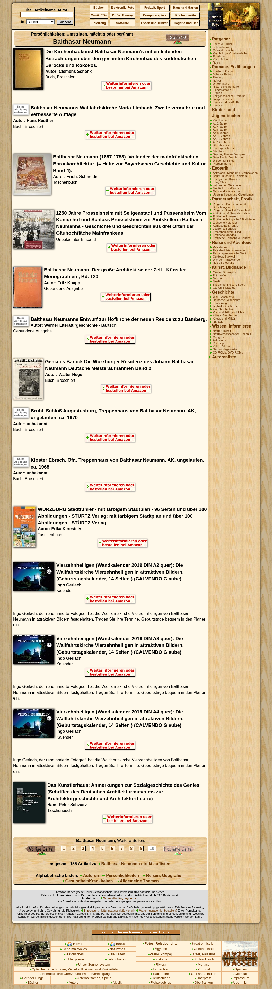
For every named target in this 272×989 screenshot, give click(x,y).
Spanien (240, 969)
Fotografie (219, 275)
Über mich (239, 982)
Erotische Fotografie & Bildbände (234, 219)
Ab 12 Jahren (221, 138)
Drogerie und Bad (185, 23)
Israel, (195, 954)
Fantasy (218, 77)
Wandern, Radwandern (227, 259)
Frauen (217, 92)
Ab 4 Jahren (220, 126)
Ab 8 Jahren (220, 132)
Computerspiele (154, 15)
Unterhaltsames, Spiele (93, 978)
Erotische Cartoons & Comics (231, 238)
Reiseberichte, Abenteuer (229, 250)
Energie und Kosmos (226, 179)
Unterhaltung (221, 83)
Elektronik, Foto (122, 8)
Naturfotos (116, 949)
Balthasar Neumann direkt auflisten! (135, 864)
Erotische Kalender (225, 222)
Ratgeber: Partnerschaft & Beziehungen (229, 205)
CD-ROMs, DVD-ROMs (228, 352)
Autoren (89, 875)
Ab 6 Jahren (220, 129)
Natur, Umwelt (222, 330)
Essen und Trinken (155, 23)
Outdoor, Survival (224, 256)
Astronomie (220, 340)
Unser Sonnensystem (93, 964)
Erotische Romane (224, 216)
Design (217, 278)
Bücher (98, 8)
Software (122, 23)
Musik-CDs (99, 15)
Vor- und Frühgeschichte (228, 312)
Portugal (203, 969)
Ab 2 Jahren (220, 123)
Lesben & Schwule (225, 228)
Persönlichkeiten (120, 875)
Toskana (160, 959)
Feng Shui (219, 182)
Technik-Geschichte (225, 306)
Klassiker (218, 105)
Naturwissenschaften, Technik (232, 333)
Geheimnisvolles (73, 949)
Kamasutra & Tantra (225, 225)
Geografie (219, 337)
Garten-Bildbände (224, 287)
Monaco (202, 964)
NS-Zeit (218, 321)
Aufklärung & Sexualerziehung (232, 213)
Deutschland (160, 978)
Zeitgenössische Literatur (229, 96)
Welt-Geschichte (223, 296)
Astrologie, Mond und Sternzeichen (235, 172)
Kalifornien (160, 974)
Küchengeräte (185, 15)
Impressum (240, 978)
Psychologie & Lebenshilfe (230, 53)
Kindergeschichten (224, 148)
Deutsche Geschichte (226, 300)
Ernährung (219, 56)
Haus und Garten (185, 8)
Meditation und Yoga (226, 188)
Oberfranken (203, 982)
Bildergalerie (74, 959)
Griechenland (203, 949)
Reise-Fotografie (223, 262)
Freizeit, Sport (154, 8)
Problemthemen (223, 163)
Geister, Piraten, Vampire (229, 154)
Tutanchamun (116, 959)
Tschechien (160, 969)
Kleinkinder (220, 120)
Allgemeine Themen (137, 881)
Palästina (209, 954)
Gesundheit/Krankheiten (87, 881)
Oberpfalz (203, 978)
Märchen (218, 151)
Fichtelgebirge (160, 982)
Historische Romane (226, 86)
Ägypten (160, 949)
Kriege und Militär (224, 318)
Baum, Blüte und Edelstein (230, 176)
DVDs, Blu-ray (122, 15)
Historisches (74, 954)
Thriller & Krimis (223, 71)
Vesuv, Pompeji (160, 954)
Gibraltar (240, 974)
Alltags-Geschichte (225, 315)
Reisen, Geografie (162, 875)
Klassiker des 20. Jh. (226, 102)
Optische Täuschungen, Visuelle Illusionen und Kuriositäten (74, 969)
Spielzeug (99, 23)
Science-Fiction (222, 74)
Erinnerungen (221, 303)
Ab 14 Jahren (221, 142)
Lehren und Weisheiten (227, 185)
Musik (216, 281)
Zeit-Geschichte (223, 309)
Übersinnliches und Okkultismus (233, 194)
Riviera (160, 964)
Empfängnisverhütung (227, 231)
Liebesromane (222, 89)
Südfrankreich (203, 959)
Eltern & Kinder (222, 44)
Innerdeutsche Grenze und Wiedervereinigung (75, 974)
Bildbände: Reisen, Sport (229, 284)
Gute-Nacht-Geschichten (228, 157)
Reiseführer (220, 247)
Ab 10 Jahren (221, 135)
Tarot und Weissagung (227, 191)
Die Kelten (116, 954)
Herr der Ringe (32, 978)
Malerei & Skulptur (224, 272)
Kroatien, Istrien (202, 944)
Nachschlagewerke (225, 349)
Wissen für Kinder (224, 160)
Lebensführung (222, 47)
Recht (216, 62)
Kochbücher (220, 59)
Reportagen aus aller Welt (229, 253)
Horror (217, 80)
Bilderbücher (221, 145)
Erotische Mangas (224, 234)
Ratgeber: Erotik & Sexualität (231, 210)
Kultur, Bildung (222, 346)
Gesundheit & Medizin (227, 50)
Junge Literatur (222, 99)
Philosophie (220, 343)
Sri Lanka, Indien (202, 974)
